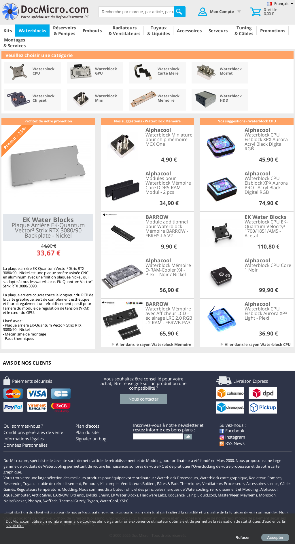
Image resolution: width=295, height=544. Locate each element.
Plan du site (87, 432)
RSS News (232, 443)
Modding (69, 489)
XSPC (124, 500)
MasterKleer (228, 495)
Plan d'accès (87, 426)
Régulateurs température (38, 489)
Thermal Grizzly (72, 500)
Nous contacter (143, 399)
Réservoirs (12, 483)
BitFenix (77, 495)
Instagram (232, 437)
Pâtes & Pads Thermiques (179, 483)
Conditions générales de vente (33, 432)
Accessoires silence (262, 483)
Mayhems (248, 495)
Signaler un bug (90, 438)
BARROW (61, 495)
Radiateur (257, 477)
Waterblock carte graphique (223, 477)
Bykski (91, 495)
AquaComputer (16, 495)
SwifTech (50, 500)
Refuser (242, 537)
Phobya (34, 500)
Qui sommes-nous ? (23, 426)
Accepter (275, 537)
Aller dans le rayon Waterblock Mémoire (153, 344)
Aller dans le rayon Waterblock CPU (258, 344)
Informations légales (23, 438)
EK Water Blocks (124, 495)
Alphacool (268, 489)
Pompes (274, 477)
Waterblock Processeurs (177, 477)
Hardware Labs (153, 495)
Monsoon (267, 495)
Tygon (92, 500)
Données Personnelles (25, 445)
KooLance (176, 495)
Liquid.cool (206, 495)
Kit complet (110, 483)
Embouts (91, 483)
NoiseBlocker (14, 500)
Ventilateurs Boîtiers (138, 483)
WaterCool (109, 500)
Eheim (104, 495)
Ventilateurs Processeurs (223, 483)
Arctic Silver (41, 495)
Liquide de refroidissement (58, 483)
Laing (191, 495)
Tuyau (28, 483)
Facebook (232, 430)
